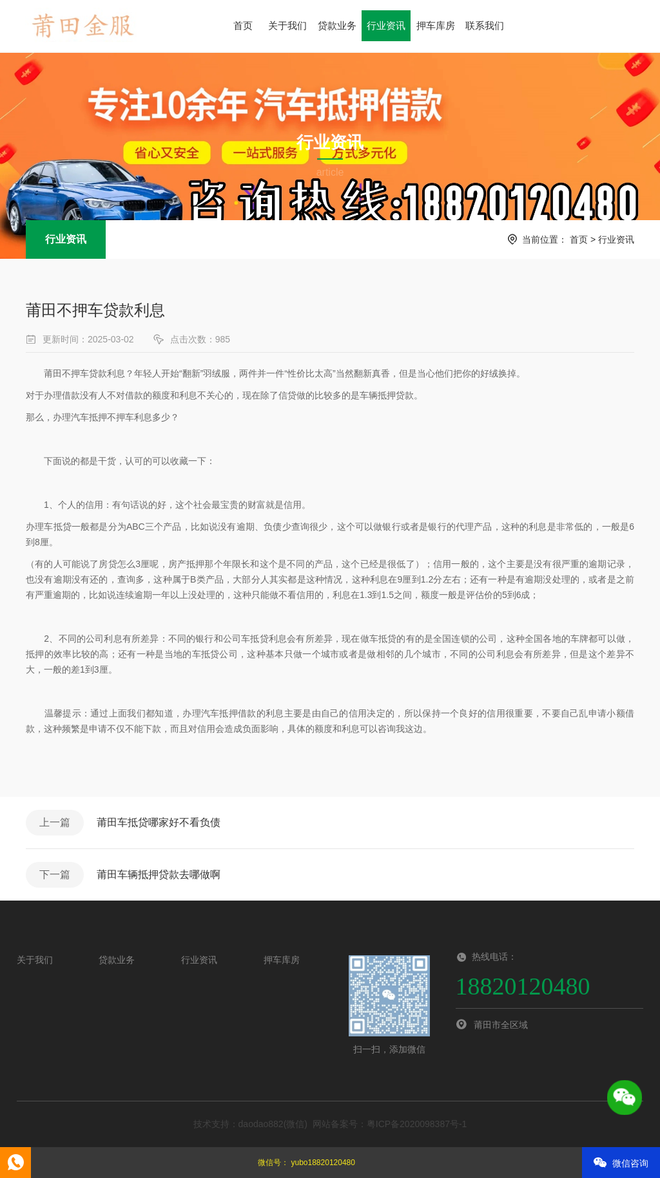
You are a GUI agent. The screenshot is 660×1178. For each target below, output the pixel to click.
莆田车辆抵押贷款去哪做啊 (158, 874)
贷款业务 (337, 25)
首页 (243, 25)
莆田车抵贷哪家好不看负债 (158, 822)
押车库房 (435, 25)
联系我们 (484, 25)
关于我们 (287, 25)
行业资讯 (386, 25)
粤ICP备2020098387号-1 (417, 1124)
